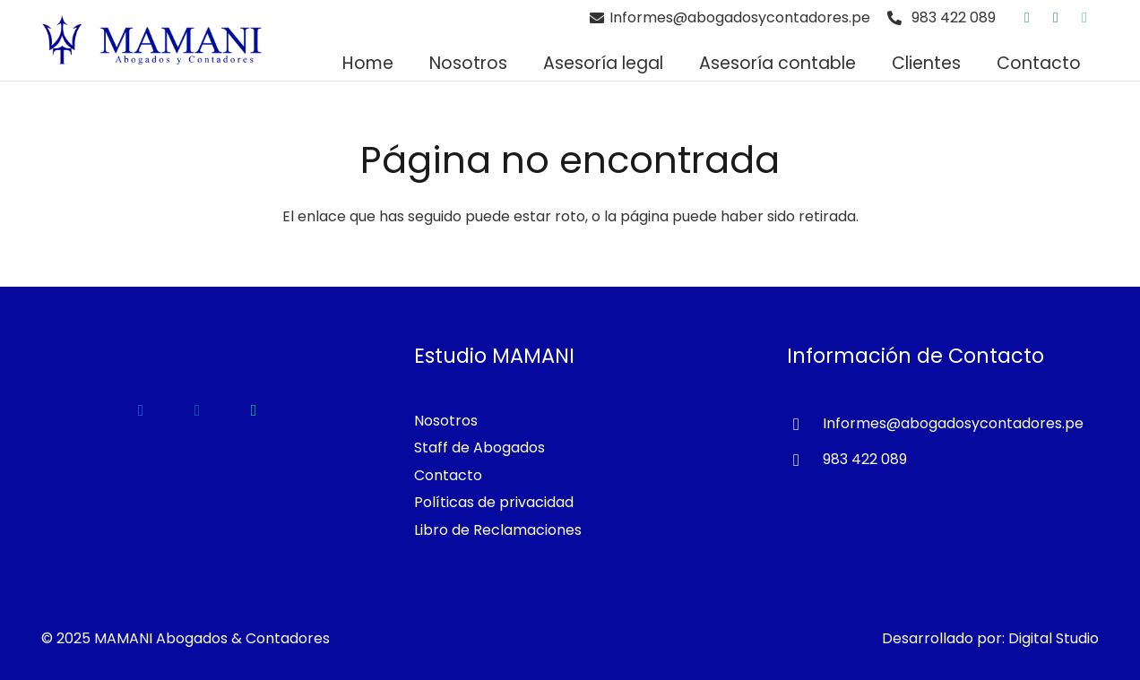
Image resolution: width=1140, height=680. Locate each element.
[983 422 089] (805, 460)
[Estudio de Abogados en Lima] (152, 40)
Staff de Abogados (479, 447)
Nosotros (446, 420)
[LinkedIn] (1055, 18)
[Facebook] (1027, 18)
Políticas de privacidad (494, 502)
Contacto (448, 475)
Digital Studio (1053, 638)
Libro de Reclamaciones (498, 530)
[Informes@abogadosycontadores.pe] (805, 424)
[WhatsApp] (1084, 18)
